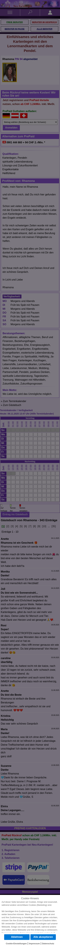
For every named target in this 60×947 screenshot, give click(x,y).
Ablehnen (17, 937)
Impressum (34, 943)
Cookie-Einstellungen (16, 943)
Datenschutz (48, 943)
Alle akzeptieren (43, 937)
